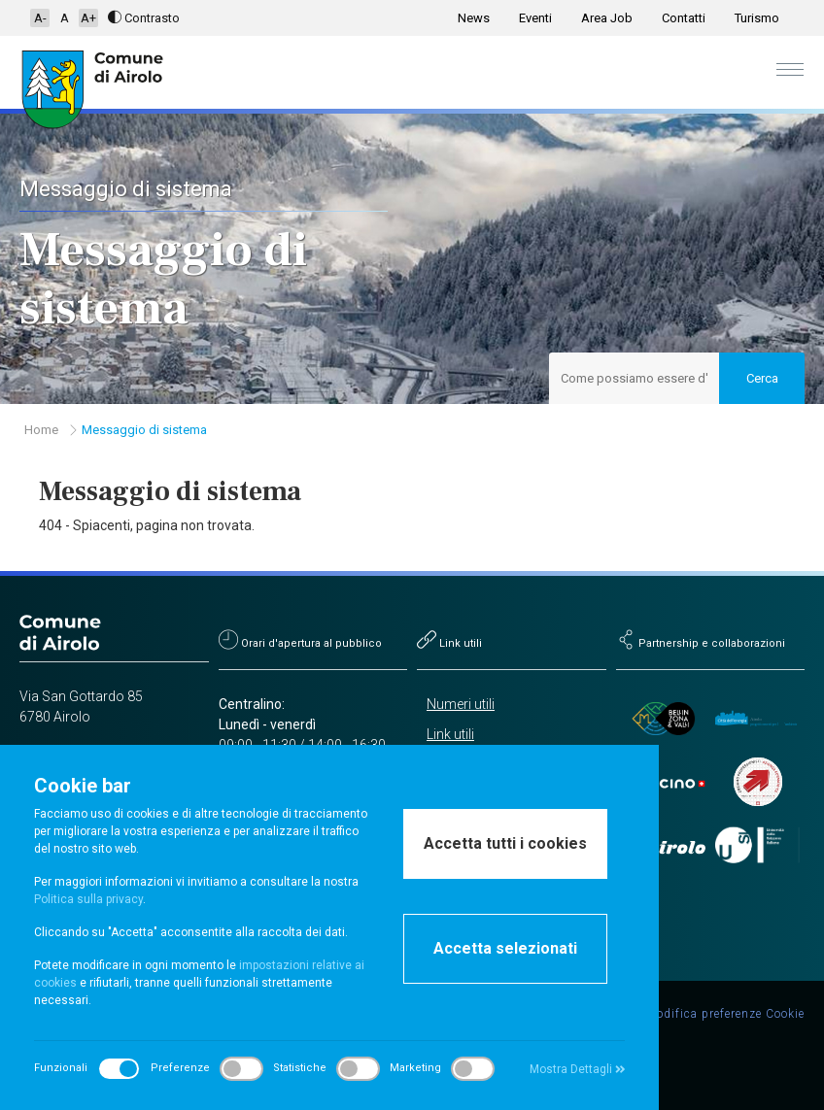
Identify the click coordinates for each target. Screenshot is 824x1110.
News (474, 18)
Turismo (757, 18)
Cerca (762, 378)
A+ (88, 18)
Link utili (450, 734)
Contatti (683, 18)
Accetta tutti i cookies (505, 843)
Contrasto (144, 18)
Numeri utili (461, 704)
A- (40, 18)
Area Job (607, 18)
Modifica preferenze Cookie (725, 1014)
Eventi (535, 18)
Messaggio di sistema (144, 429)
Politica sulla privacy (88, 899)
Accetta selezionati (505, 948)
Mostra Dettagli (578, 1069)
